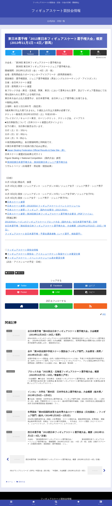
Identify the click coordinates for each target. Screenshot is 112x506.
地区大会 (19, 273)
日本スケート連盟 (16, 202)
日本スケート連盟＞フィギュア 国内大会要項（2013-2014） (38, 210)
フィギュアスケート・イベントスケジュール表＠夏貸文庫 (36, 258)
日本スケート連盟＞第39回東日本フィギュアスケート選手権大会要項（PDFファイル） (50, 214)
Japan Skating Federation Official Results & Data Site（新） (36, 150)
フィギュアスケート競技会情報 (22, 250)
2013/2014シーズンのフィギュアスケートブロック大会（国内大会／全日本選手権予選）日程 (51, 222)
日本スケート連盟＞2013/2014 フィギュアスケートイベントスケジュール (43, 206)
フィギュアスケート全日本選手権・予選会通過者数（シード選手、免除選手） (43, 234)
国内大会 (10, 273)
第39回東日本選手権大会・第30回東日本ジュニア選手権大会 (37, 162)
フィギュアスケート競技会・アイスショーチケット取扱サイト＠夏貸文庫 (43, 254)
